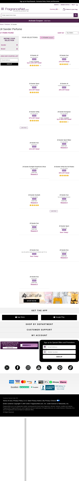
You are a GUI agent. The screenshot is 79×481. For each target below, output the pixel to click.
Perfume (7, 24)
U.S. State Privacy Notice (32, 464)
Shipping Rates (39, 371)
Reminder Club (39, 397)
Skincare (39, 337)
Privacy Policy (18, 464)
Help (73, 4)
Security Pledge (39, 367)
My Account (12, 394)
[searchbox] (37, 15)
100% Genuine (39, 374)
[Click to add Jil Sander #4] (9, 70)
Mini (66, 344)
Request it (64, 147)
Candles (66, 337)
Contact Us (13, 367)
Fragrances (13, 330)
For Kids (66, 330)
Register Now (12, 397)
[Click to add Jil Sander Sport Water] (9, 86)
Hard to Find (66, 347)
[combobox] (39, 15)
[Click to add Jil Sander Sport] (9, 83)
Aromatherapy (39, 341)
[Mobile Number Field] (61, 415)
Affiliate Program (66, 364)
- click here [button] (39, 21)
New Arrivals (66, 341)
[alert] (55, 9)
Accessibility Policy (12, 377)
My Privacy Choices (49, 464)
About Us (12, 371)
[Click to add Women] (9, 48)
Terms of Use (7, 464)
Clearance (39, 347)
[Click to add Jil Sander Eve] (9, 72)
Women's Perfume (12, 334)
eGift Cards (13, 374)
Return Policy (39, 364)
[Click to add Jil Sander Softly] (9, 78)
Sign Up (9, 109)
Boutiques (12, 344)
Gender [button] (9, 45)
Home (1, 24)
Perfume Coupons (66, 371)
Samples (39, 334)
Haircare (13, 341)
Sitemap (66, 367)
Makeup (66, 334)
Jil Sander (47, 37)
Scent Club (39, 351)
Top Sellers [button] (70, 33)
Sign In (56, 4)
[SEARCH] (76, 15)
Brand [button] (9, 52)
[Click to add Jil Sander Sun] (9, 89)
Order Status (65, 4)
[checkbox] (9, 48)
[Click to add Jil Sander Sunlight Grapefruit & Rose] (9, 93)
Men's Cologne (12, 337)
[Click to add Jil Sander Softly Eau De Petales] (9, 80)
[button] (3, 9)
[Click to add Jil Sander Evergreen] (9, 75)
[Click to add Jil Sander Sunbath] (9, 91)
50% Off (39, 330)
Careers (66, 374)
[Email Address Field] (9, 105)
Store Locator (39, 377)
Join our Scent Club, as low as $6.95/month (39, 1)
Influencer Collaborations (12, 381)
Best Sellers (39, 344)
